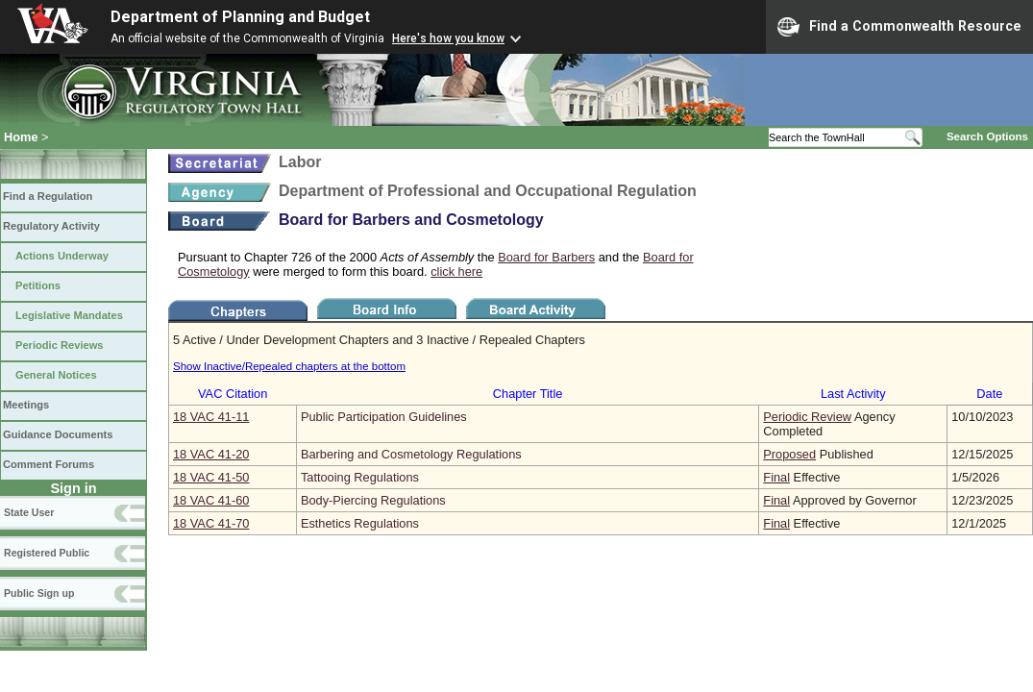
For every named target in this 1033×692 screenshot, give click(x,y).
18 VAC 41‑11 (211, 416)
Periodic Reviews (59, 345)
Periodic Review (807, 416)
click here (456, 271)
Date (989, 393)
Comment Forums (48, 464)
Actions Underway (62, 255)
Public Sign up (39, 593)
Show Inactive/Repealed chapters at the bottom (289, 366)
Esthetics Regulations (360, 523)
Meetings (26, 404)
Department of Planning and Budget (240, 17)
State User (29, 512)
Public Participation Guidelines (384, 416)
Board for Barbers (546, 257)
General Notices (56, 375)
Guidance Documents (57, 434)
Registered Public (46, 552)
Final (776, 477)
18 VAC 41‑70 (211, 523)
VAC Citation (232, 393)
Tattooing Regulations (360, 477)
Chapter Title (528, 393)
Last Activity (853, 393)
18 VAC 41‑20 (211, 454)
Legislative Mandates (69, 315)
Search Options (987, 136)
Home (21, 137)
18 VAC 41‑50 (211, 477)
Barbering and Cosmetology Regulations (411, 454)
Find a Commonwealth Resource (899, 27)
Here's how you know (448, 38)
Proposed (789, 454)
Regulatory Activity (51, 226)
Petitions (38, 285)
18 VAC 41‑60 (211, 500)
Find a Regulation (47, 196)
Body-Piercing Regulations (373, 500)
